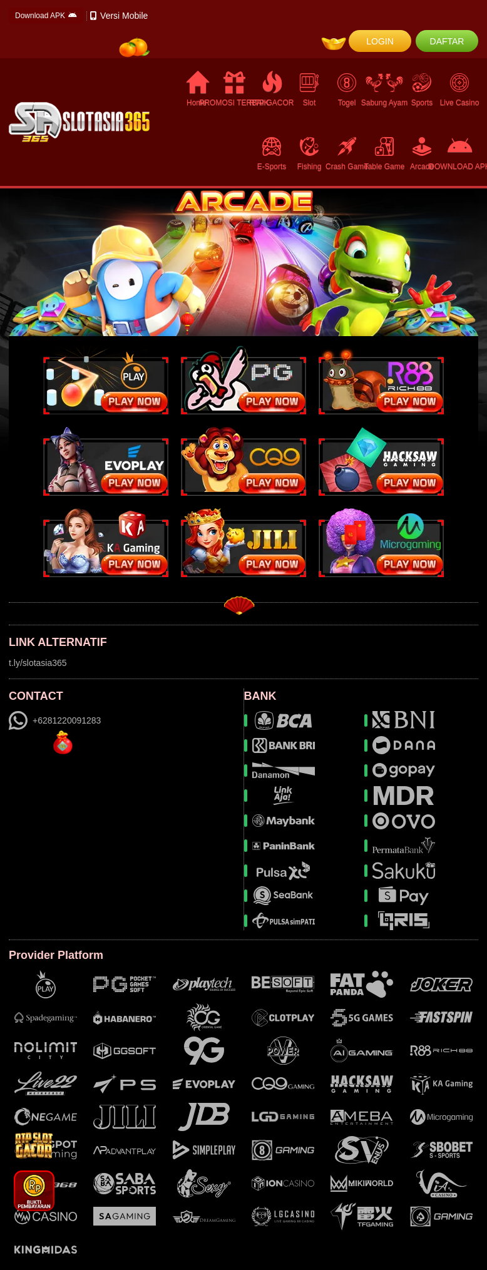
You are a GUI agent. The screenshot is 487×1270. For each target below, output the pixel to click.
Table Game (384, 153)
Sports (422, 89)
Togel (347, 89)
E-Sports (271, 153)
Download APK (46, 15)
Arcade (422, 153)
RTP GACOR (271, 89)
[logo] (79, 122)
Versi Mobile (119, 16)
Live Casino (459, 89)
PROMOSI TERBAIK (234, 89)
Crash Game (347, 153)
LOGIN (380, 41)
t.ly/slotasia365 (38, 663)
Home (197, 89)
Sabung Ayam (384, 89)
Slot (309, 89)
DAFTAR (447, 41)
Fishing (309, 153)
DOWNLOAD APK (459, 153)
